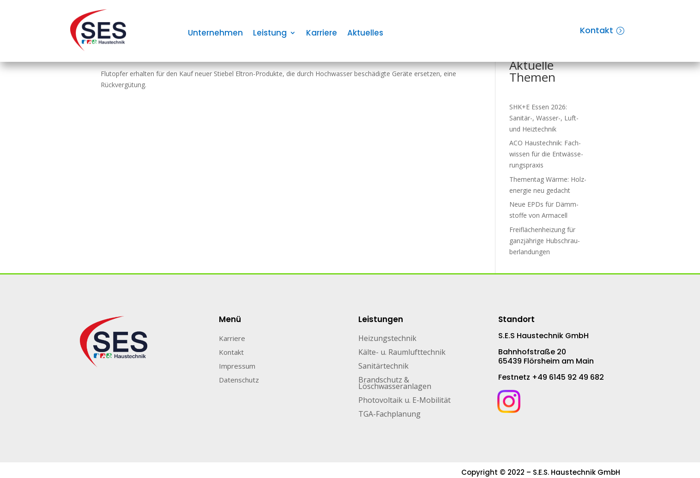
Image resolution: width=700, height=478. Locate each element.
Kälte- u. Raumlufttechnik (402, 353)
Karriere (321, 34)
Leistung (270, 34)
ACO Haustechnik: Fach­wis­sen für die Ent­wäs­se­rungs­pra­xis (546, 153)
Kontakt (596, 30)
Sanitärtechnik (383, 367)
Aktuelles (365, 34)
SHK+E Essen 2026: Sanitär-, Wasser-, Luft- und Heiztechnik (544, 117)
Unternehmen (215, 34)
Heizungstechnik (387, 339)
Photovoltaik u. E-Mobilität (404, 401)
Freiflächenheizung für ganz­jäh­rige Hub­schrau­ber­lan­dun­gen (544, 240)
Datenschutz (239, 380)
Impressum (237, 366)
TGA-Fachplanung (389, 415)
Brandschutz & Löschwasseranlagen (394, 383)
